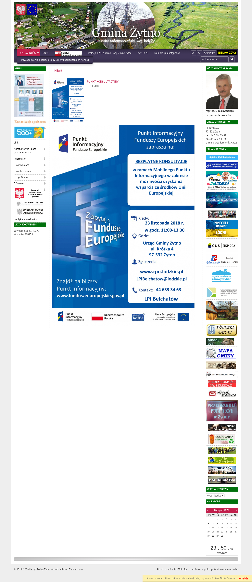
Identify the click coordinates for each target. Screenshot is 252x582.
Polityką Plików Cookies (223, 578)
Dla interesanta (22, 171)
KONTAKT (142, 52)
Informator (20, 158)
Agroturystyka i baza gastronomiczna (25, 150)
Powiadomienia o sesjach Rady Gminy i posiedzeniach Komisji (55, 59)
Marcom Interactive (227, 569)
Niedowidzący (227, 52)
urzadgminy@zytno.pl (226, 142)
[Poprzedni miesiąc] (207, 510)
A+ (199, 52)
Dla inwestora (21, 165)
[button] (38, 53)
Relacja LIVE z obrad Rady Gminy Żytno (110, 52)
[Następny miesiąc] (236, 510)
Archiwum (209, 52)
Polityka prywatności (25, 219)
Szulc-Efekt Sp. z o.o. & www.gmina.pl (191, 569)
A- (193, 52)
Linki (16, 142)
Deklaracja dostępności (167, 52)
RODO (46, 52)
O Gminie (19, 183)
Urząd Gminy (21, 177)
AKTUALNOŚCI (28, 52)
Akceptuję (243, 578)
